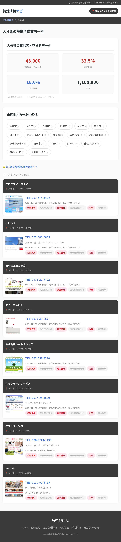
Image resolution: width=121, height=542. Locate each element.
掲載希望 (64, 527)
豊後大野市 (91, 143)
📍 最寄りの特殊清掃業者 (104, 10)
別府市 (48, 126)
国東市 (65, 126)
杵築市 (58, 134)
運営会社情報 (50, 527)
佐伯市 (31, 126)
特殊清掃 (13, 10)
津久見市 (76, 134)
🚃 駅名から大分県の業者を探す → (20, 166)
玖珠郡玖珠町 (18, 143)
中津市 (15, 126)
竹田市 (55, 143)
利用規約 (35, 527)
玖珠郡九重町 (97, 134)
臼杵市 (72, 143)
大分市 (82, 126)
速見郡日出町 (39, 152)
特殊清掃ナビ (9, 20)
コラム (24, 527)
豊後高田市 (17, 152)
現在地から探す (91, 527)
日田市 (15, 134)
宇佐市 (99, 126)
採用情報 (76, 527)
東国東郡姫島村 (36, 134)
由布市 (38, 143)
